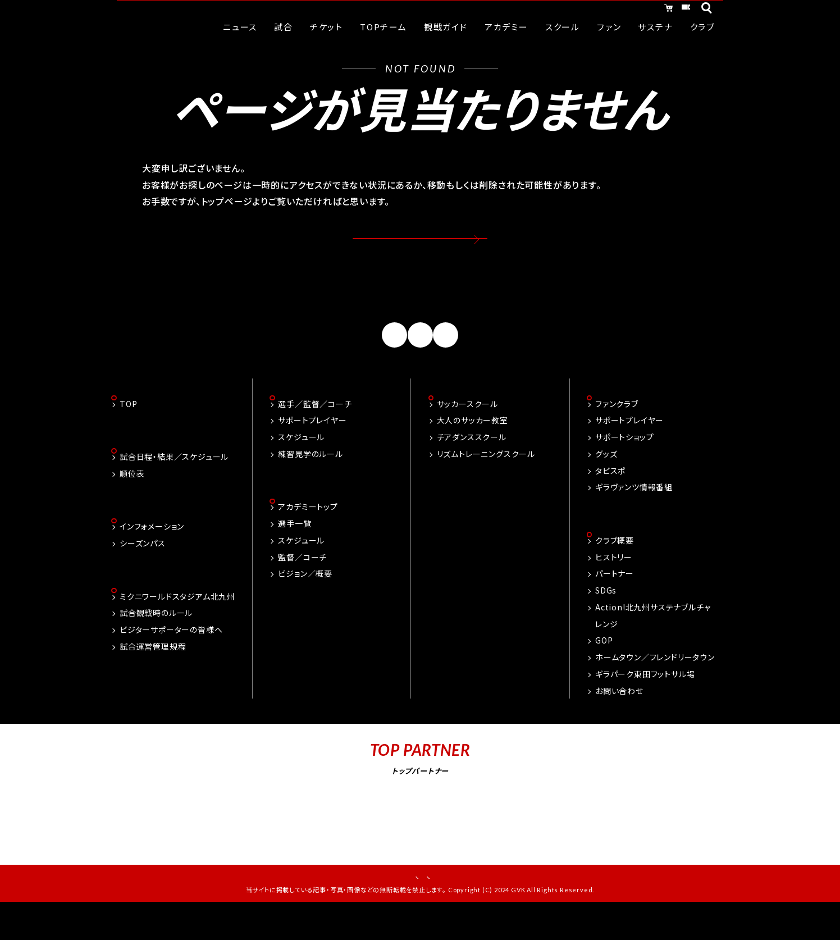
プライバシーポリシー (458, 906)
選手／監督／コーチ (314, 430)
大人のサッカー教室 (472, 447)
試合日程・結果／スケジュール (174, 484)
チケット (674, 10)
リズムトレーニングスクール (486, 480)
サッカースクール (467, 430)
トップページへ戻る (420, 248)
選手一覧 (294, 551)
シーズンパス (143, 572)
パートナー (614, 602)
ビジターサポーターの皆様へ (171, 659)
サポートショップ (624, 463)
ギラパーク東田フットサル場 (645, 702)
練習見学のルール (310, 480)
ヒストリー (613, 585)
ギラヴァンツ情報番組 (634, 514)
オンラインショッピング (588, 10)
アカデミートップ (307, 535)
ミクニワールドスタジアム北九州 (177, 626)
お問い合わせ (619, 718)
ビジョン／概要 (305, 602)
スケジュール (301, 463)
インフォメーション (152, 556)
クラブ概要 (614, 568)
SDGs (606, 618)
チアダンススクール (471, 463)
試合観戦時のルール (156, 643)
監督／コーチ (302, 585)
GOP (604, 668)
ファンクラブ (616, 430)
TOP (128, 430)
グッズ (606, 480)
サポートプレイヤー (312, 447)
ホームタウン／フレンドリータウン (655, 685)
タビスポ (610, 497)
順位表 (132, 501)
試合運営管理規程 (153, 676)
